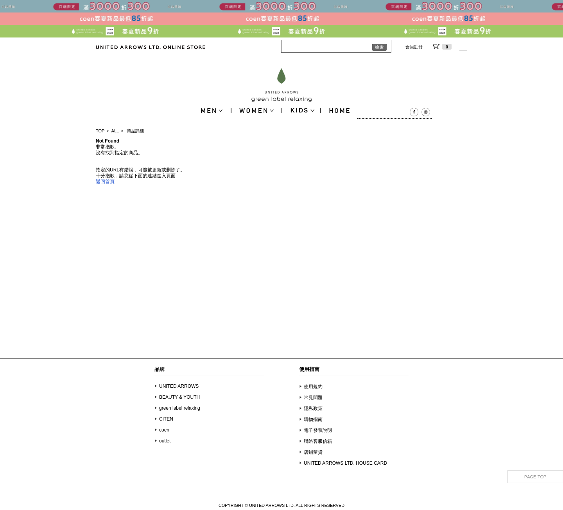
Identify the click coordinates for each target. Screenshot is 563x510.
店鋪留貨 (313, 452)
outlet (164, 441)
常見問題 (313, 397)
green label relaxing (179, 408)
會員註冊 (414, 47)
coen (164, 430)
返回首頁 (105, 181)
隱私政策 (313, 408)
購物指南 (313, 419)
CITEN (166, 419)
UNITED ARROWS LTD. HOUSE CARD (345, 463)
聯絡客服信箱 (318, 441)
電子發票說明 (318, 430)
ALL (115, 130)
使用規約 (313, 386)
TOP (100, 130)
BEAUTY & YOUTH (179, 397)
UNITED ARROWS (179, 386)
